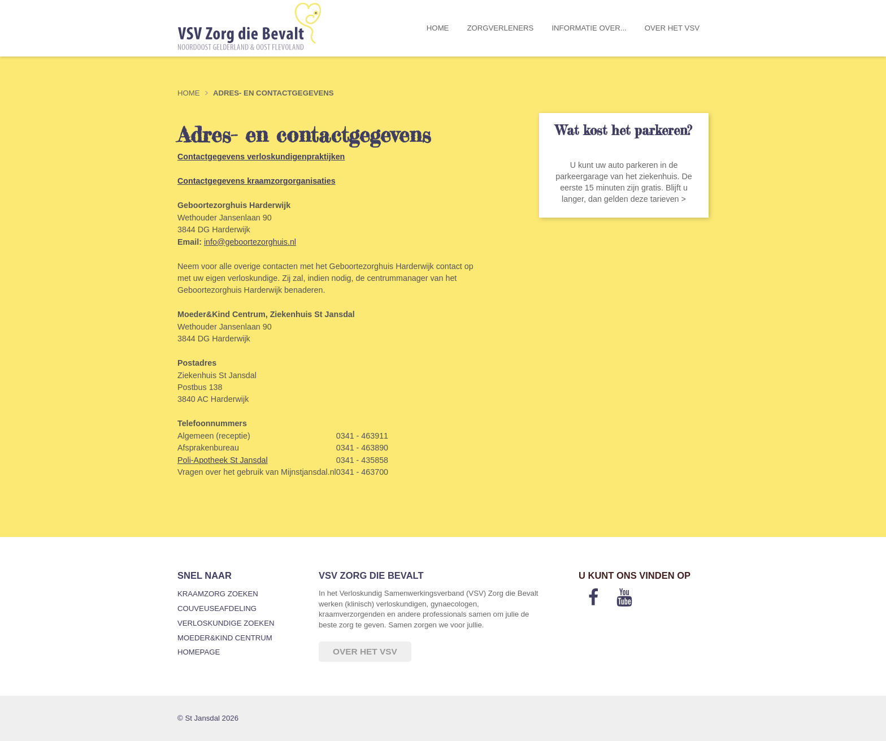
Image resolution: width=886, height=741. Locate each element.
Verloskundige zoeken (225, 623)
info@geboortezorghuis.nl (250, 241)
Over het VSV (672, 28)
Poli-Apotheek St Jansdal (222, 460)
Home (438, 28)
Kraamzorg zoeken (217, 594)
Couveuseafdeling (217, 608)
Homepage (198, 652)
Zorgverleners (500, 28)
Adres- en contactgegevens (273, 93)
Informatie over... (588, 28)
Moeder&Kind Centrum (224, 638)
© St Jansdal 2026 (207, 718)
